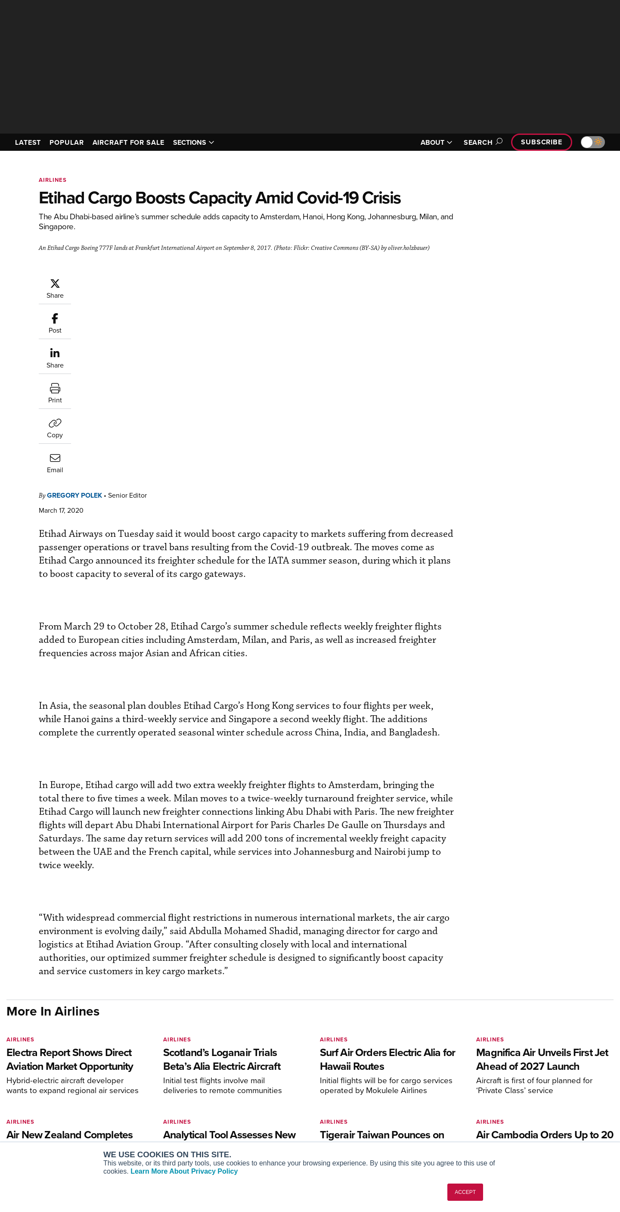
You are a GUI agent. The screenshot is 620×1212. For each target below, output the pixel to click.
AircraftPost (143, 1099)
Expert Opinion (397, 1087)
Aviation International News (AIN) (173, 1087)
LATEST (28, 142)
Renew (258, 1099)
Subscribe (541, 142)
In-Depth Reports (400, 1099)
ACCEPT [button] (465, 1192)
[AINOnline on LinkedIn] (60, 1062)
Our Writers (521, 1087)
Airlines (53, 180)
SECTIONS (193, 142)
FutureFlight (138, 1122)
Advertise (523, 1122)
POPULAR (67, 142)
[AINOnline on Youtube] (26, 1062)
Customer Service (273, 1087)
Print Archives (396, 1075)
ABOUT (437, 142)
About (513, 1075)
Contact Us (520, 1110)
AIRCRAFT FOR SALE (128, 142)
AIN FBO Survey (148, 1075)
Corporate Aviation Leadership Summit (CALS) (175, 1137)
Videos (387, 1110)
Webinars (390, 1122)
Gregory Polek (126, 282)
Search (482, 142)
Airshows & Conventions (411, 1133)
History (515, 1099)
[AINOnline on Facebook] (9, 1062)
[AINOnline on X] (43, 1062)
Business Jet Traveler (156, 1110)
